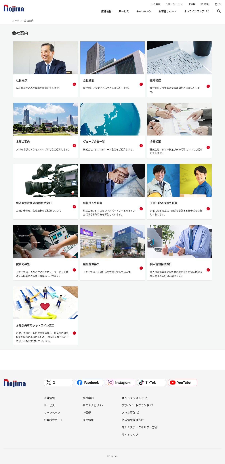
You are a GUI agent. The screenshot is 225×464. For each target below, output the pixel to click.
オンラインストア (194, 11)
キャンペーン (143, 11)
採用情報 (205, 4)
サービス (124, 11)
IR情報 (191, 4)
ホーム (15, 20)
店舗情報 (106, 11)
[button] (218, 11)
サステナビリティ (174, 4)
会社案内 (155, 4)
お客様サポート (168, 11)
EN (219, 4)
